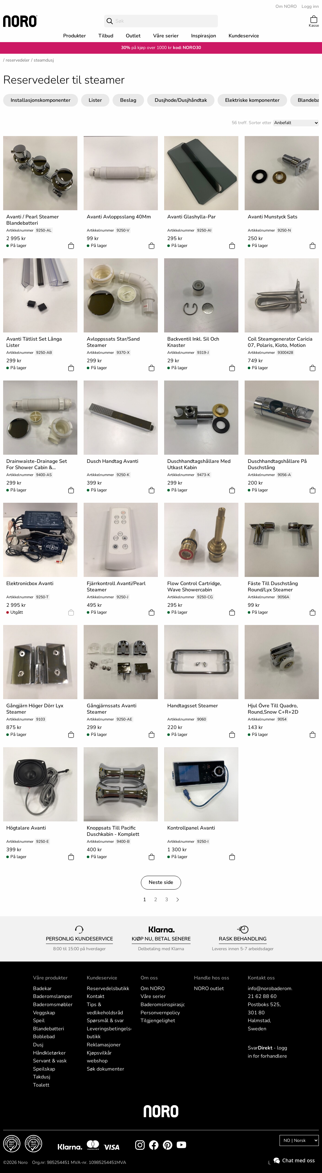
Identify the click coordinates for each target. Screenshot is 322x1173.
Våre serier (166, 35)
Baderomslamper (52, 996)
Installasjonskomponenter (40, 100)
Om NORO (286, 6)
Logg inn (310, 6)
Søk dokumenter (105, 1069)
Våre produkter (50, 977)
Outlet (133, 35)
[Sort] (296, 123)
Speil (39, 1020)
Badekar (42, 988)
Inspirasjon (203, 35)
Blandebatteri (48, 1028)
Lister (95, 100)
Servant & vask (50, 1060)
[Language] (299, 1140)
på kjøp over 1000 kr (146, 48)
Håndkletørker (49, 1053)
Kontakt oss (261, 977)
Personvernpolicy (160, 1012)
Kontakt (95, 996)
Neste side (161, 882)
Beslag (128, 100)
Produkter (74, 35)
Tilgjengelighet (158, 1020)
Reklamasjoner (104, 1044)
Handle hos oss (211, 977)
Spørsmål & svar (105, 1020)
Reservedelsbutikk (108, 988)
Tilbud (105, 35)
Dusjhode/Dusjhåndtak (181, 100)
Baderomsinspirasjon (164, 1004)
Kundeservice (244, 35)
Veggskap (44, 1012)
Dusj (38, 1044)
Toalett (41, 1085)
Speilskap (44, 1069)
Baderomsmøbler (53, 1004)
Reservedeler (18, 60)
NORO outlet (209, 988)
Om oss (149, 977)
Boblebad (44, 1036)
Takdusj (41, 1076)
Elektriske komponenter (252, 100)
